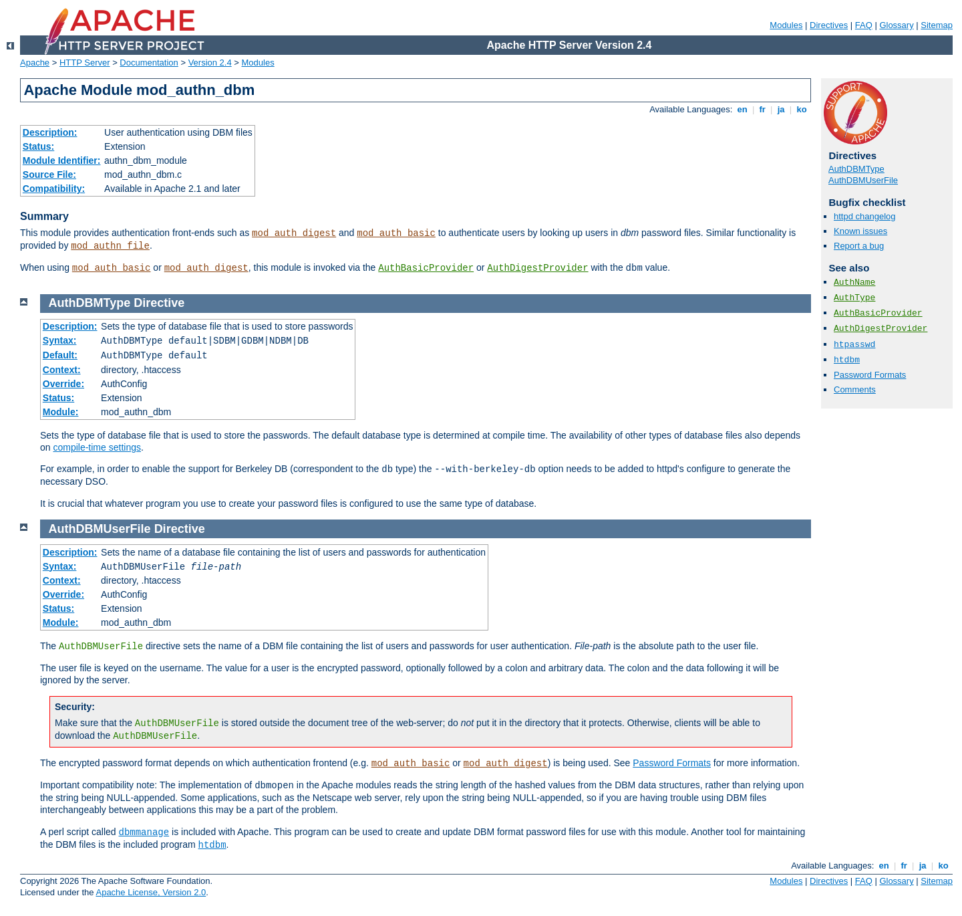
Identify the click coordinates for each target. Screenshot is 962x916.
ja (781, 109)
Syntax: (60, 340)
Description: (50, 132)
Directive (159, 303)
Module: (61, 412)
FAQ (863, 25)
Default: (60, 355)
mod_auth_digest (294, 233)
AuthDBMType (856, 169)
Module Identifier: (62, 160)
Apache (34, 63)
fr (762, 109)
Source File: (49, 174)
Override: (63, 383)
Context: (62, 369)
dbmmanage (144, 832)
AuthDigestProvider (537, 268)
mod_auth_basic (396, 233)
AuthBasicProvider (426, 268)
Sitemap (937, 25)
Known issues (860, 231)
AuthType (854, 298)
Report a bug (859, 246)
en (742, 109)
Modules (786, 25)
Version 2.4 (210, 63)
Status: (38, 146)
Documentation (149, 63)
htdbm (847, 360)
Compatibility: (54, 188)
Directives (829, 25)
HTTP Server (84, 63)
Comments (855, 389)
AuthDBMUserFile (863, 180)
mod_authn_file (110, 246)
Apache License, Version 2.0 (151, 892)
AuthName (854, 282)
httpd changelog (865, 216)
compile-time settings (97, 447)
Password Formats (870, 375)
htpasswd (854, 345)
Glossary (896, 25)
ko (801, 109)
